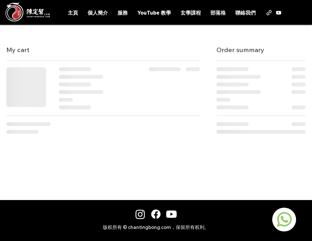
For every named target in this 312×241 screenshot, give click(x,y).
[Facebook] (156, 214)
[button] (306, 11)
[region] (284, 219)
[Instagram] (140, 214)
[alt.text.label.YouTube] (278, 13)
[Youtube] (171, 214)
